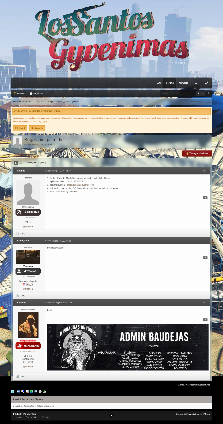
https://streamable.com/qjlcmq (80, 185)
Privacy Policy (31, 417)
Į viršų (20, 233)
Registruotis (37, 93)
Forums (170, 83)
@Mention (28, 227)
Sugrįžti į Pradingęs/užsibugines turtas (194, 385)
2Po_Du (29, 284)
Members (183, 83)
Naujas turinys (197, 102)
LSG (159, 83)
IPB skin (16, 414)
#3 (206, 303)
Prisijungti (19, 93)
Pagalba (45, 417)
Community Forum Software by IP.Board (193, 414)
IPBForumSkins (29, 414)
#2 (206, 240)
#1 (206, 171)
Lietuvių (18, 417)
